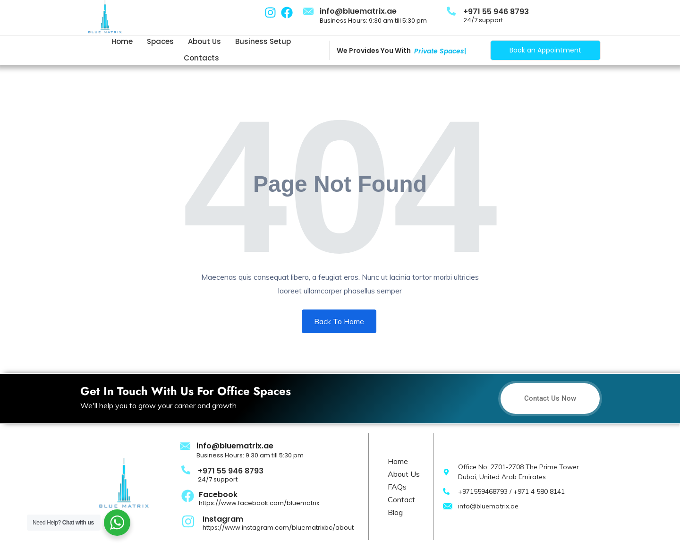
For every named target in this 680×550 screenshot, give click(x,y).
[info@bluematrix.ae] (308, 12)
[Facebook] (187, 496)
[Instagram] (188, 520)
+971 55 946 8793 (496, 11)
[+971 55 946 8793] (451, 11)
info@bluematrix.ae (358, 11)
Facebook (218, 494)
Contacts (201, 58)
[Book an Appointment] (545, 50)
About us (204, 41)
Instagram (223, 519)
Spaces (160, 41)
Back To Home (339, 321)
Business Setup (263, 41)
